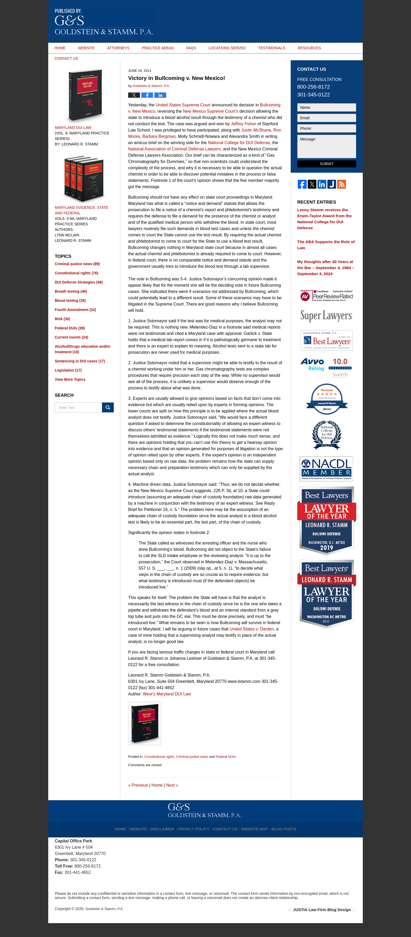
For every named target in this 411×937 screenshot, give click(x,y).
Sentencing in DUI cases (80, 375)
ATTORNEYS (118, 48)
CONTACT (66, 58)
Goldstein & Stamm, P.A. (105, 923)
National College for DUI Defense (239, 157)
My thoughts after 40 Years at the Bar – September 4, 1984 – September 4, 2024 (324, 267)
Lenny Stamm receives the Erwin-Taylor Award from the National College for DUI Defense (324, 229)
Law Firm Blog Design (331, 924)
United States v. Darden (252, 643)
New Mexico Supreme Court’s (210, 125)
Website (146, 840)
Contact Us (225, 840)
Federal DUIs (226, 771)
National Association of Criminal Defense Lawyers (174, 163)
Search (108, 422)
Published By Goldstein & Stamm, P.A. (332, 21)
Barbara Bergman (158, 151)
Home (157, 800)
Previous (138, 800)
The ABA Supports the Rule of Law (325, 248)
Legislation (68, 385)
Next (172, 800)
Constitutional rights (159, 771)
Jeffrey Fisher (243, 138)
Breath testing (71, 306)
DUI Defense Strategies (79, 297)
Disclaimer (168, 840)
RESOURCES (309, 48)
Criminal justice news (192, 771)
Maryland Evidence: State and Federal (81, 225)
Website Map (251, 840)
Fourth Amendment (75, 324)
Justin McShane (256, 144)
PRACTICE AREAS (158, 48)
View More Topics (70, 394)
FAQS (191, 48)
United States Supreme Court (183, 119)
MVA (62, 333)
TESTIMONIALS (271, 48)
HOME (60, 48)
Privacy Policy (197, 840)
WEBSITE (86, 48)
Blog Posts (278, 840)
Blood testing (70, 315)
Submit (327, 178)
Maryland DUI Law (73, 142)
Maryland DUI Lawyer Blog (105, 22)
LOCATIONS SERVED (227, 48)
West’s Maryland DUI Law (167, 708)
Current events (71, 352)
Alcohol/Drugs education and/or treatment (82, 363)
